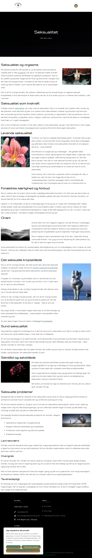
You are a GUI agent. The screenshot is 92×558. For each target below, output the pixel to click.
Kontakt (47, 506)
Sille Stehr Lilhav (46, 38)
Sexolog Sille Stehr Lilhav (54, 516)
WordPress (40, 555)
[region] (23, 541)
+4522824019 (22, 512)
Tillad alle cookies (23, 551)
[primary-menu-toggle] (76, 6)
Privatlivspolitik (50, 555)
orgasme (21, 73)
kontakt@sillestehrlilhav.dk (28, 516)
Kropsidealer (47, 321)
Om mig (47, 511)
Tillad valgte (12, 547)
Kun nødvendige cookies (29, 547)
